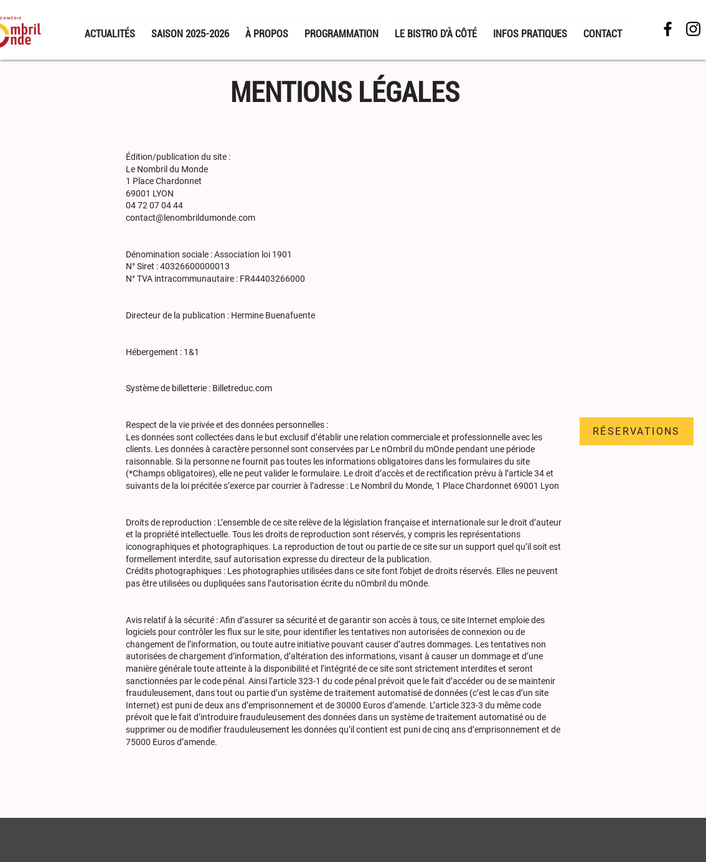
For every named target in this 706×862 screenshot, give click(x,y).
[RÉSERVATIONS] (637, 431)
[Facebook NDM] (667, 29)
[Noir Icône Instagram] (693, 29)
